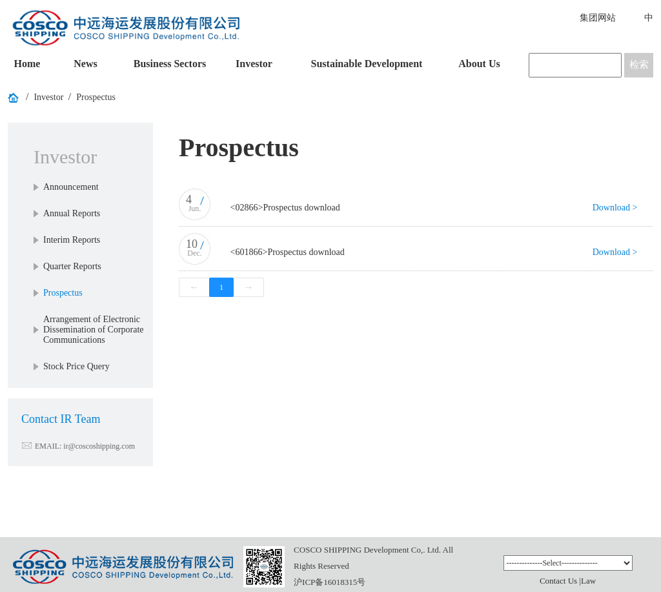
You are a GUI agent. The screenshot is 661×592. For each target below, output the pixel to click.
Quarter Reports (72, 266)
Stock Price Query (76, 366)
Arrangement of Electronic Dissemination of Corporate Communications (93, 329)
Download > (615, 207)
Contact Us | (560, 581)
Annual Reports (71, 213)
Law (588, 581)
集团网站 (598, 18)
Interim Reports (71, 240)
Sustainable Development (367, 63)
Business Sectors (170, 63)
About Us (479, 63)
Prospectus (96, 97)
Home (27, 63)
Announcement (71, 187)
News (85, 63)
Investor (254, 63)
